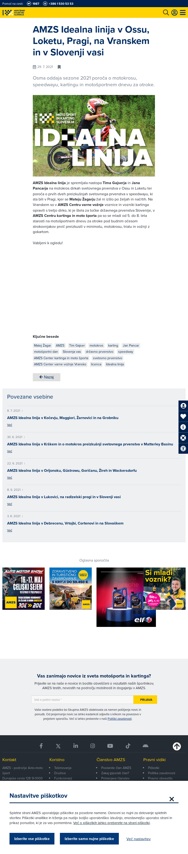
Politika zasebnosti (161, 773)
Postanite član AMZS (116, 767)
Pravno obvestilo (160, 778)
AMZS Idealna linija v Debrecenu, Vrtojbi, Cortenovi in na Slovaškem (65, 523)
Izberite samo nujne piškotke (89, 838)
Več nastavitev (138, 838)
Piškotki (153, 767)
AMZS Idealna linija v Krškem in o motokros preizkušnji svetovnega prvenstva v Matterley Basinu (90, 444)
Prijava (146, 699)
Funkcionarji (63, 778)
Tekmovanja (62, 767)
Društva (60, 773)
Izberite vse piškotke (32, 838)
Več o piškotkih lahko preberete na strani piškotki (111, 822)
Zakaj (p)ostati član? (115, 773)
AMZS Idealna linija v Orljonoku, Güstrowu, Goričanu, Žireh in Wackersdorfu (72, 470)
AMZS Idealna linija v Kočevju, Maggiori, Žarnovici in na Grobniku (62, 417)
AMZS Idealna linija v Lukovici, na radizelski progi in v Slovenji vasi (64, 497)
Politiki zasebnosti (120, 718)
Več (9, 425)
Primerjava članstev (115, 778)
